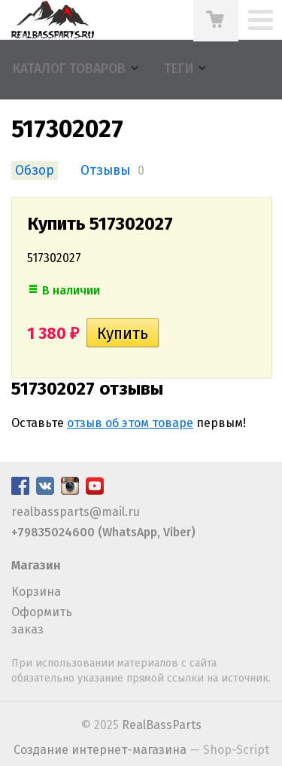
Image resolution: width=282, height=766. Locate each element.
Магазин (36, 565)
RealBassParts (162, 725)
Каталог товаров (69, 69)
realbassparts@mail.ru (75, 512)
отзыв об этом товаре (130, 423)
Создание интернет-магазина (100, 750)
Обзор (34, 171)
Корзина (36, 591)
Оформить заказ (41, 620)
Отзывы (105, 171)
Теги (178, 69)
